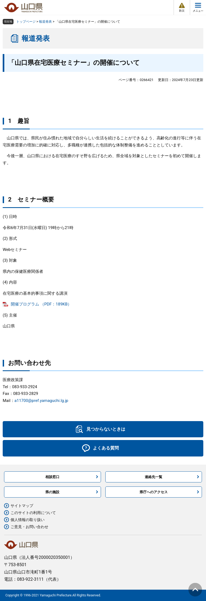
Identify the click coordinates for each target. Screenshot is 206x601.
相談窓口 (52, 477)
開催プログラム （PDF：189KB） (41, 304)
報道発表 (45, 21)
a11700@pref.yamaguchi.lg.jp (41, 400)
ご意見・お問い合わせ (29, 527)
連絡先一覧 (153, 477)
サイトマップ (22, 505)
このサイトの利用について (33, 513)
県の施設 (52, 492)
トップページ (26, 21)
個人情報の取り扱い (28, 520)
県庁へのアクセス (154, 492)
